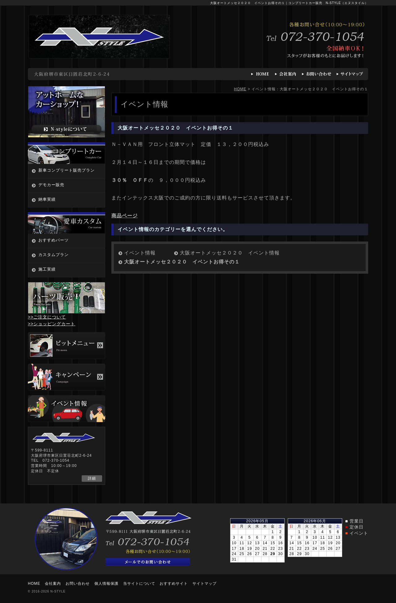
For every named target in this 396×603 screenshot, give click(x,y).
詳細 (92, 478)
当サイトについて (139, 583)
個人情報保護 (106, 583)
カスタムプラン (53, 254)
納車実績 (47, 199)
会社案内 (53, 583)
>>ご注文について (47, 316)
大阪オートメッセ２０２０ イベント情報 (230, 252)
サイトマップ (204, 583)
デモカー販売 (51, 184)
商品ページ (124, 215)
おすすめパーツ (53, 240)
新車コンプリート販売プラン (66, 170)
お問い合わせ (78, 583)
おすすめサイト (174, 583)
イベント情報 (140, 252)
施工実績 (47, 269)
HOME (240, 89)
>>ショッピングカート (51, 323)
